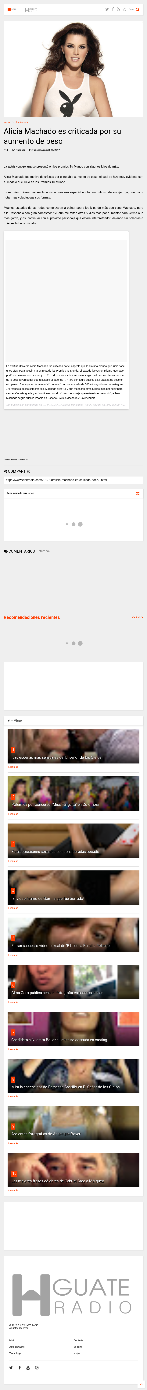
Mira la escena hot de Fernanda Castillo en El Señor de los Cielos (65, 1087)
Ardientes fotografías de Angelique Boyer (46, 1134)
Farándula (22, 122)
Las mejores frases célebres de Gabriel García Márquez (57, 1181)
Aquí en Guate (17, 1347)
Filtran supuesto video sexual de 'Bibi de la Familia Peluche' (60, 945)
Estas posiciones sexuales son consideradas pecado (55, 851)
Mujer (77, 1353)
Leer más (13, 767)
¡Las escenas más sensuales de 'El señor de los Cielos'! (57, 757)
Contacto (79, 1340)
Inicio (7, 122)
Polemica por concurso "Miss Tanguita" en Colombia (55, 804)
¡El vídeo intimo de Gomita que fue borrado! (47, 898)
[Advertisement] (32, 584)
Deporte (78, 1347)
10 (14, 1173)
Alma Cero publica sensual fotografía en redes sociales (57, 992)
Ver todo (137, 617)
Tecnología (15, 1353)
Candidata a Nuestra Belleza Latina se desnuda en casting (59, 1040)
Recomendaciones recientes (32, 617)
